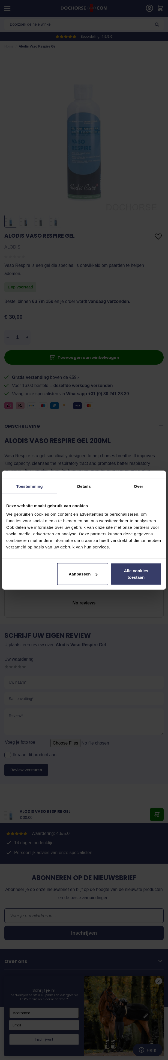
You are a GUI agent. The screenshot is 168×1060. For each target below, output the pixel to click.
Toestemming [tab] (29, 486)
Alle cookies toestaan (136, 574)
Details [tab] (84, 486)
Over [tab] (138, 486)
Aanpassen (83, 574)
